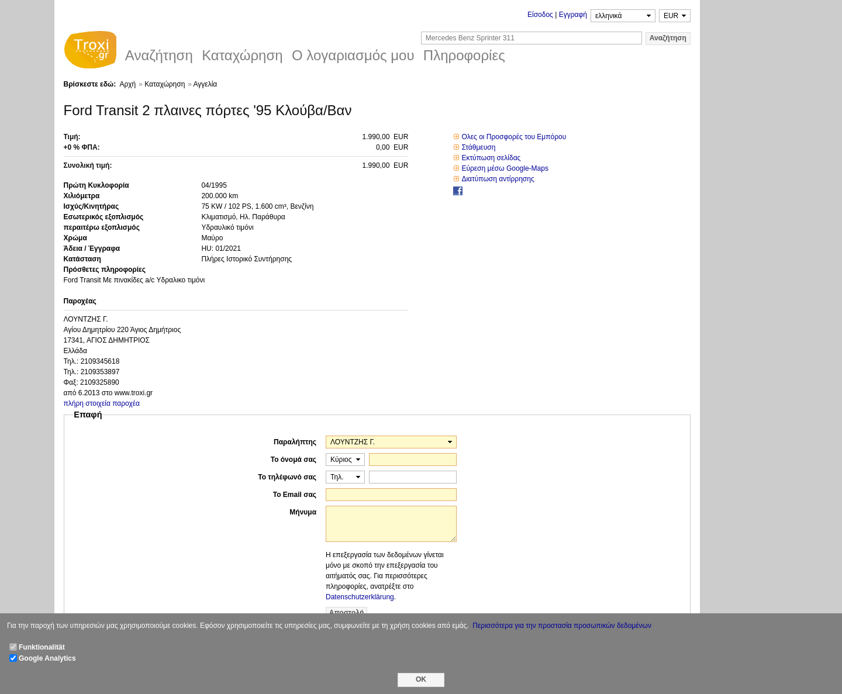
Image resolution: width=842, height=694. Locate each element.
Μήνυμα (302, 512)
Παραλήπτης (295, 442)
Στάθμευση (478, 147)
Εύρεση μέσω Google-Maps (504, 168)
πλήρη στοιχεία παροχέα (102, 403)
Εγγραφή (573, 15)
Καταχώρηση (164, 84)
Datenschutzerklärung (360, 597)
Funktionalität (42, 647)
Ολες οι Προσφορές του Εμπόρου (513, 137)
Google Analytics (47, 658)
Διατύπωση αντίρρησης (497, 179)
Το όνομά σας (293, 459)
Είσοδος (540, 15)
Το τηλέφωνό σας (287, 477)
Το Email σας (294, 495)
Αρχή (127, 84)
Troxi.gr (90, 51)
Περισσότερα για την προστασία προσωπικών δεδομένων (561, 626)
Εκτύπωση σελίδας (490, 158)
